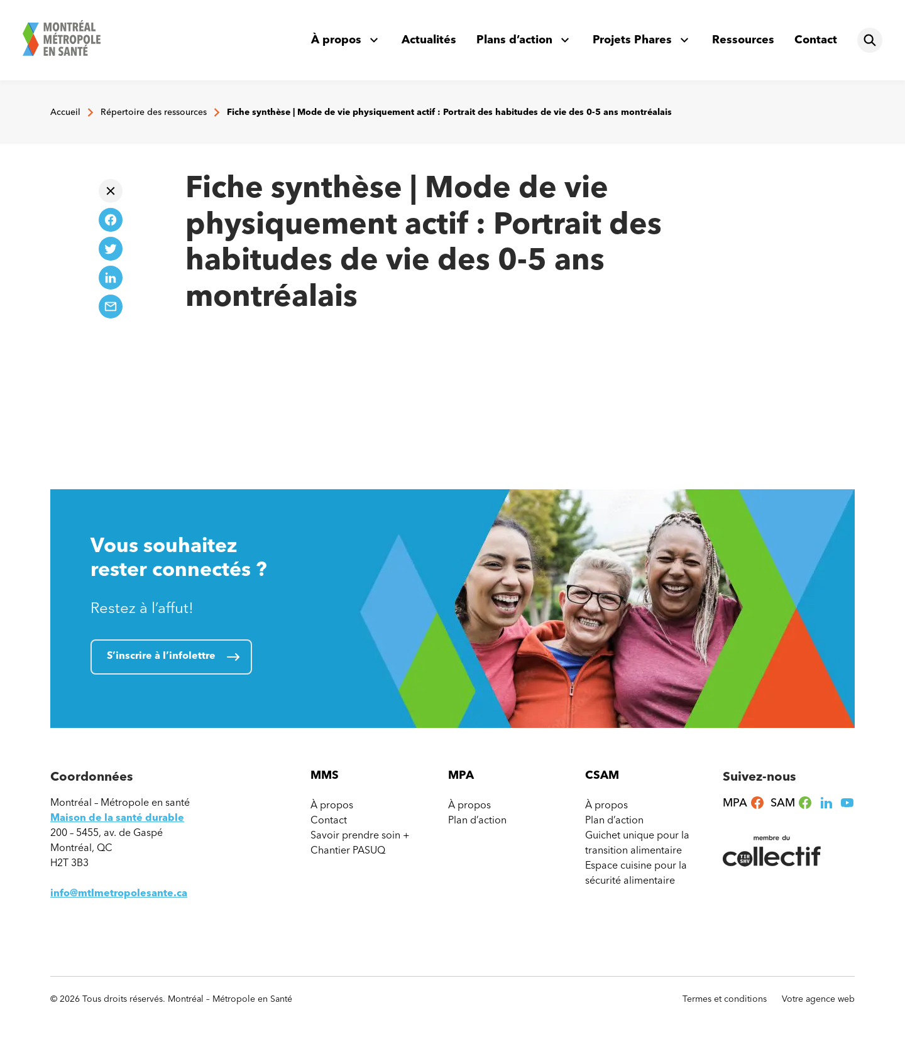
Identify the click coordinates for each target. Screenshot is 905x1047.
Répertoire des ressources (154, 112)
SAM (792, 802)
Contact (815, 39)
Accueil (65, 112)
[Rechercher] (869, 40)
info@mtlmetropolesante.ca (118, 893)
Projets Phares (632, 39)
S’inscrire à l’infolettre (161, 655)
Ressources (743, 39)
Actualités (429, 39)
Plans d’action (514, 39)
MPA (744, 802)
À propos (336, 39)
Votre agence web (818, 999)
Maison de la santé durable (117, 817)
